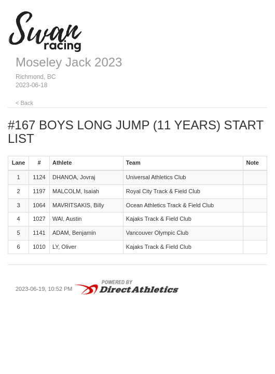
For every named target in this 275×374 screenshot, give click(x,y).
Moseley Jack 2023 (69, 62)
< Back (24, 103)
